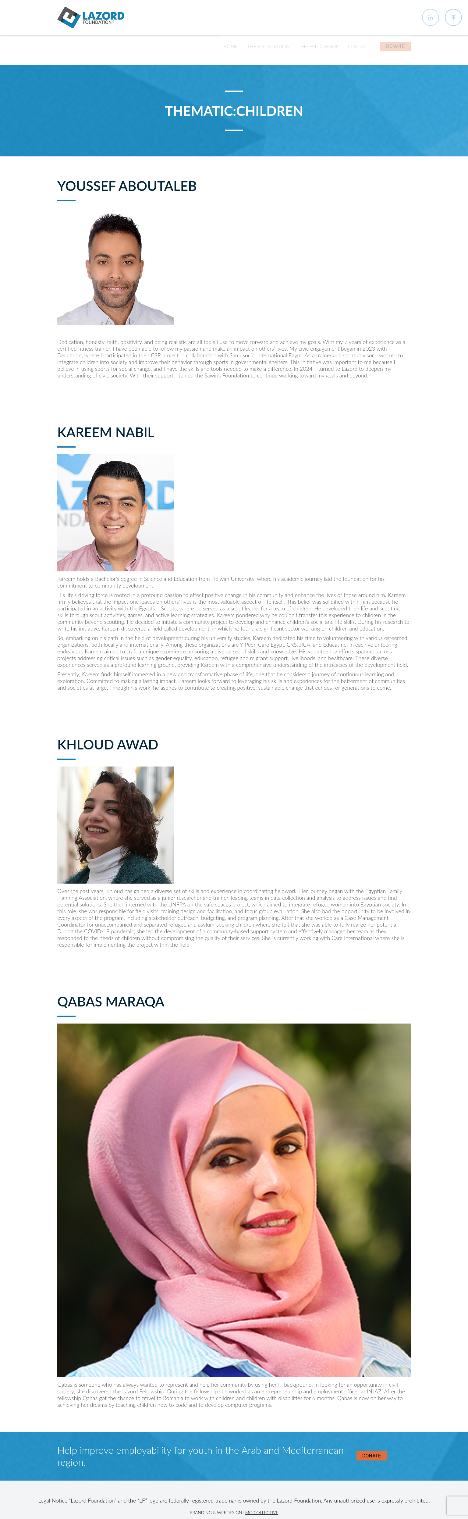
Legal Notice (53, 1505)
